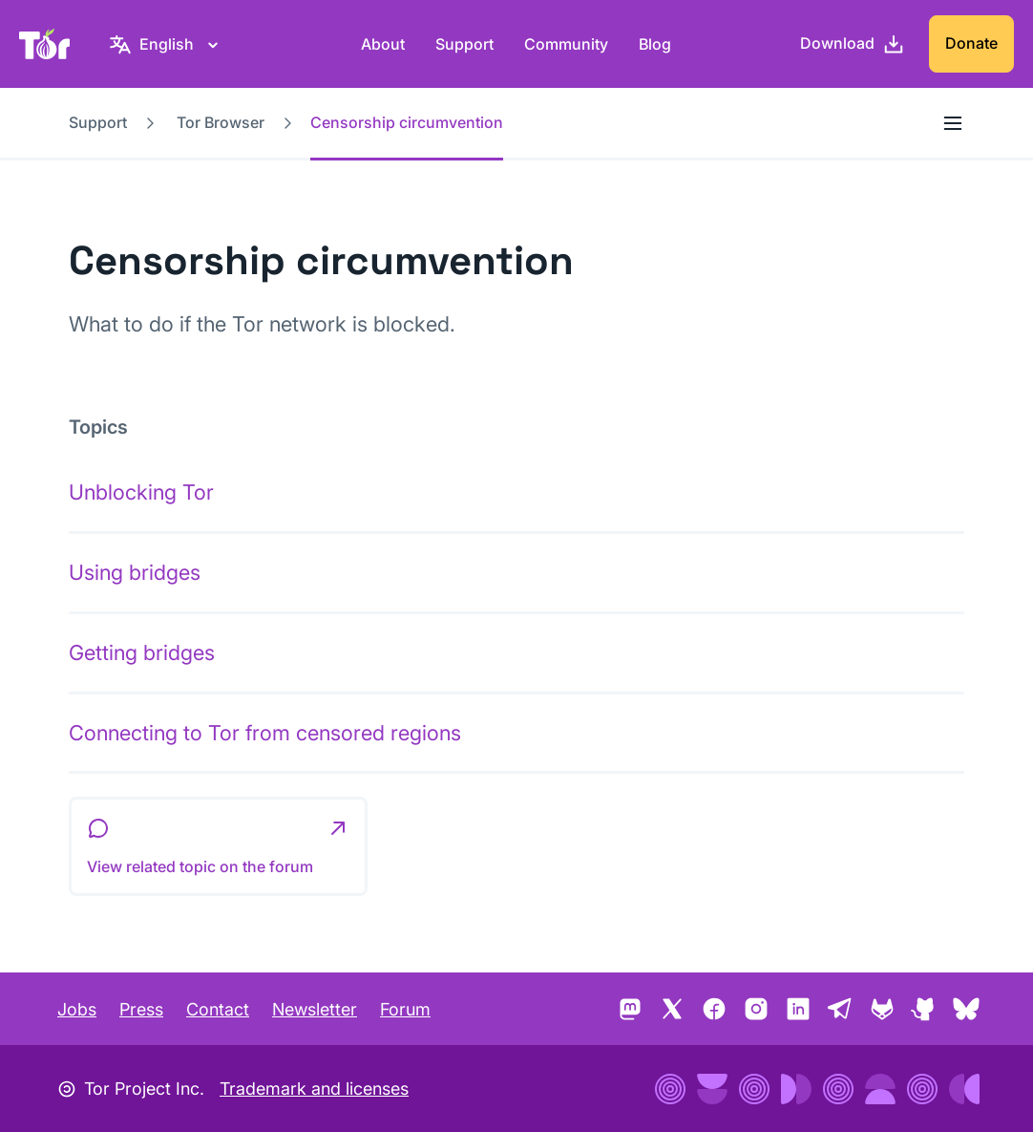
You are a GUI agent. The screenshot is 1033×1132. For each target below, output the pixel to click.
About (383, 43)
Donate (971, 43)
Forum (405, 1009)
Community (566, 43)
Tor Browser (220, 122)
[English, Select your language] (167, 44)
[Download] (852, 44)
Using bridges (134, 572)
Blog (655, 43)
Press (141, 1009)
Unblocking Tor (141, 492)
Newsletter (314, 1009)
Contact (217, 1009)
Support (464, 43)
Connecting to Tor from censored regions (265, 732)
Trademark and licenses (314, 1089)
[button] (218, 846)
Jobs (76, 1009)
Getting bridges (142, 652)
